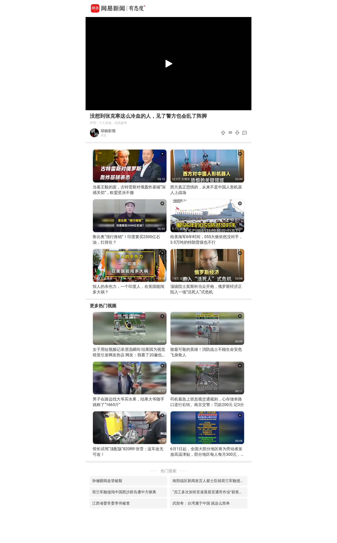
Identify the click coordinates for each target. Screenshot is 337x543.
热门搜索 (168, 471)
